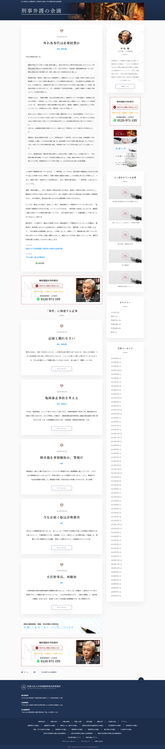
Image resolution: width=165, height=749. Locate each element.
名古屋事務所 (25, 710)
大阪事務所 (24, 703)
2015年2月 (115, 425)
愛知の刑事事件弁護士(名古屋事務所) (109, 733)
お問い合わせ (99, 741)
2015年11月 (115, 410)
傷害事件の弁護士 (93, 729)
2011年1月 (115, 520)
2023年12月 (115, 370)
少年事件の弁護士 (126, 729)
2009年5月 (115, 588)
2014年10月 (115, 441)
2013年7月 (115, 485)
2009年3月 (115, 596)
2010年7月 (115, 540)
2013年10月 (115, 473)
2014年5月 (115, 449)
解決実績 (89, 722)
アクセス (124, 722)
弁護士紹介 (53, 722)
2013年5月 (115, 493)
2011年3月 (115, 512)
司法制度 (114, 328)
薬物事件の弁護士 (131, 725)
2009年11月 (115, 564)
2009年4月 (115, 592)
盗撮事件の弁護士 (49, 725)
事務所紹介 (41, 722)
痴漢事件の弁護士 (33, 725)
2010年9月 (115, 532)
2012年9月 (115, 501)
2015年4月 (115, 421)
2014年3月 (115, 457)
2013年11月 (115, 469)
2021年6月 (115, 386)
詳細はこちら (125, 86)
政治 (112, 332)
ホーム (24, 672)
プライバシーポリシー (69, 741)
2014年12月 (115, 433)
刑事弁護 (64, 49)
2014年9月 (115, 445)
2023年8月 (115, 378)
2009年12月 (115, 560)
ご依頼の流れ (112, 722)
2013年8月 (115, 481)
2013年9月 (115, 477)
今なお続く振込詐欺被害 (35, 257)
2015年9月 (115, 418)
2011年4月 (115, 508)
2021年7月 (115, 382)
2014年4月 (115, 453)
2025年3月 (115, 362)
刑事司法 (64, 404)
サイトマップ (85, 741)
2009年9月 (115, 572)
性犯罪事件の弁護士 (114, 725)
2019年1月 (115, 390)
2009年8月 (115, 576)
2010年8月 (115, 536)
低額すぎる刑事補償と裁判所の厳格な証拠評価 (44, 248)
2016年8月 (115, 402)
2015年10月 (115, 413)
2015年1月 (115, 429)
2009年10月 (115, 568)
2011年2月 (115, 516)
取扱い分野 (78, 722)
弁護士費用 (65, 722)
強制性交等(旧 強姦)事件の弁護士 (92, 725)
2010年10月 (115, 528)
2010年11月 (115, 524)
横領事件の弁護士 (77, 729)
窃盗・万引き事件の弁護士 (41, 729)
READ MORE (61, 368)
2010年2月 (115, 552)
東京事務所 (24, 695)
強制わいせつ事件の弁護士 (68, 725)
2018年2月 (115, 394)
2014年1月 (115, 465)
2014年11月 (115, 437)
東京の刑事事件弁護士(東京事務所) (55, 733)
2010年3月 (115, 548)
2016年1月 (115, 406)
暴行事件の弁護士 (110, 729)
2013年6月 (115, 489)
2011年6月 (115, 505)
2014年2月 (115, 461)
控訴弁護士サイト (91, 737)
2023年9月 (115, 374)
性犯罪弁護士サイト (74, 737)
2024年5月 (115, 366)
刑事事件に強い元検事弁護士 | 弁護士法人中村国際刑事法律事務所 (41, 687)
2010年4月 (115, 544)
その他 (113, 312)
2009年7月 (115, 580)
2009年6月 (115, 584)
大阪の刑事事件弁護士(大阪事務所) (82, 733)
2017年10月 (115, 398)
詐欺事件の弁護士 (61, 729)
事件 (58, 49)
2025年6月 (115, 358)
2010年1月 (115, 556)
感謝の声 (100, 722)
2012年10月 (115, 497)
